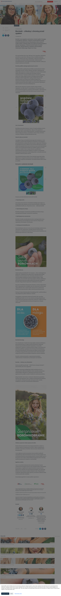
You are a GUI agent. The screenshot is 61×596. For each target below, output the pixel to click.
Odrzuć (11, 593)
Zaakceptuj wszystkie (5, 593)
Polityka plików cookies (18, 593)
